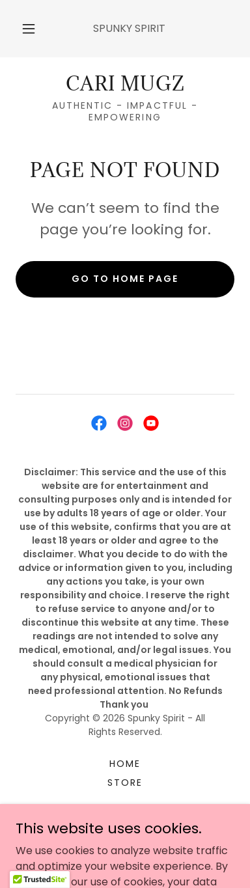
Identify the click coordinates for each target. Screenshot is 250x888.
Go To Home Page (125, 278)
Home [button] (125, 763)
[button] (29, 29)
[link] (125, 84)
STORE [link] (125, 782)
